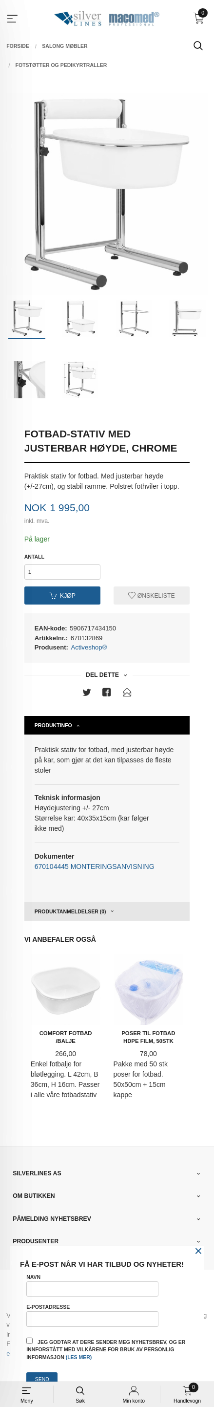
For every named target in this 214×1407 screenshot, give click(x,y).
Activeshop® (89, 647)
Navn (92, 1285)
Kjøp (62, 595)
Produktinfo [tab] (53, 725)
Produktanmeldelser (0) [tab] (70, 911)
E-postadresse (92, 1315)
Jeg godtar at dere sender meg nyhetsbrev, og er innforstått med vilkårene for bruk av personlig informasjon (105, 1349)
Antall (34, 557)
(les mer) (79, 1357)
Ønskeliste (151, 595)
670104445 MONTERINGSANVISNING (95, 866)
